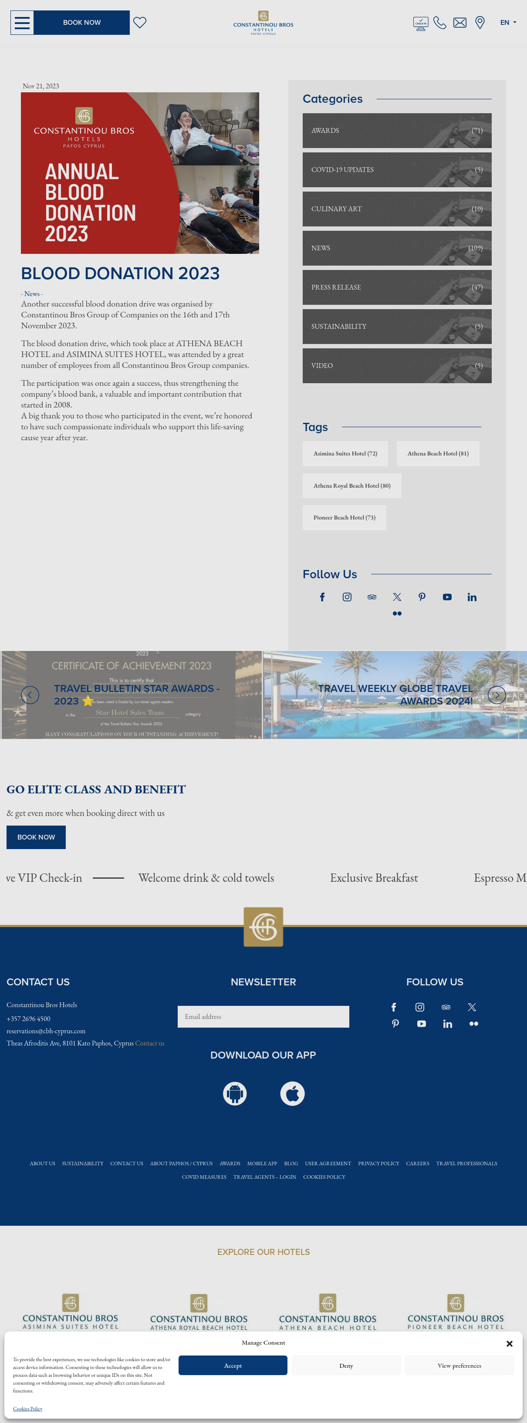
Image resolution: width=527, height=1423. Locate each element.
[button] (509, 1342)
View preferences (459, 1365)
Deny (346, 1365)
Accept (233, 1365)
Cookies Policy (27, 1409)
